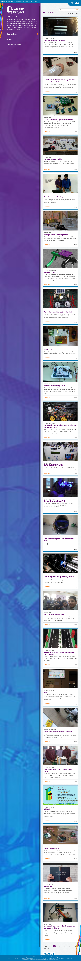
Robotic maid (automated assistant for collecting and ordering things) (60, 426)
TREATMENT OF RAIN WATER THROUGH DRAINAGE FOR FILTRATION (59, 653)
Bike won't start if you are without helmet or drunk (58, 540)
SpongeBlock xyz (49, 272)
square (46, 692)
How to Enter (12, 34)
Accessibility (33, 957)
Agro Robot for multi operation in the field (58, 312)
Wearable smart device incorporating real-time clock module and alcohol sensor (59, 81)
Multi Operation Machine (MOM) (54, 614)
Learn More (47, 52)
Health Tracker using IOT (52, 849)
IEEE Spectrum (28, 1)
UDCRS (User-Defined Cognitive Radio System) (58, 119)
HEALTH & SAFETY (52, 78)
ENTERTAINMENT (52, 423)
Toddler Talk (48, 886)
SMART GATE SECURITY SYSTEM (53, 465)
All (77, 13)
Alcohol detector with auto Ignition (55, 197)
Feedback (69, 957)
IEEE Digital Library (11, 1)
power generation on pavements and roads (58, 731)
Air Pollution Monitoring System (54, 386)
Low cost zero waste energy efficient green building (58, 770)
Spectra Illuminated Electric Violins (55, 501)
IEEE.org (3, 1)
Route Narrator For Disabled (53, 159)
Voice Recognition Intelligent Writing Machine (59, 577)
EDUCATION (51, 884)
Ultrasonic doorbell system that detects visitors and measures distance (59, 927)
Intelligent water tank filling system (56, 235)
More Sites (35, 1)
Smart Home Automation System (54, 40)
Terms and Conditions (49, 958)
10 (75, 946)
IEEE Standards (21, 1)
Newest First (71, 13)
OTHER (50, 117)
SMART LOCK (48, 350)
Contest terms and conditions (14, 44)
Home (11, 957)
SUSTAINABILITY (52, 310)
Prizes (9, 39)
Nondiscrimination (41, 957)
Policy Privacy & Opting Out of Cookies (56, 957)
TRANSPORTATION (52, 270)
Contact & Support (24, 957)
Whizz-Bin (47, 809)
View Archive (49, 954)
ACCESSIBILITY (51, 38)
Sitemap (16, 957)
